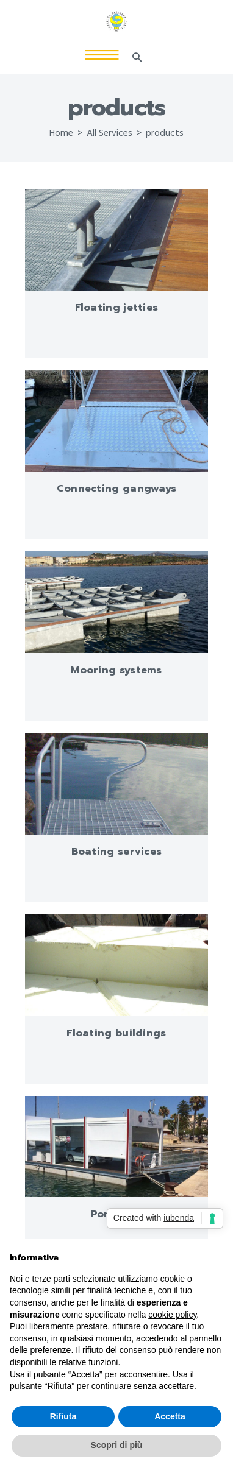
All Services (109, 133)
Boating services (116, 852)
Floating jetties (117, 308)
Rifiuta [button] (63, 1416)
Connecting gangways (117, 488)
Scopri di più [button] (117, 1445)
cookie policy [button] (172, 1315)
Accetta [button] (169, 1416)
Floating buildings (116, 1033)
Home (61, 133)
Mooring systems (116, 670)
